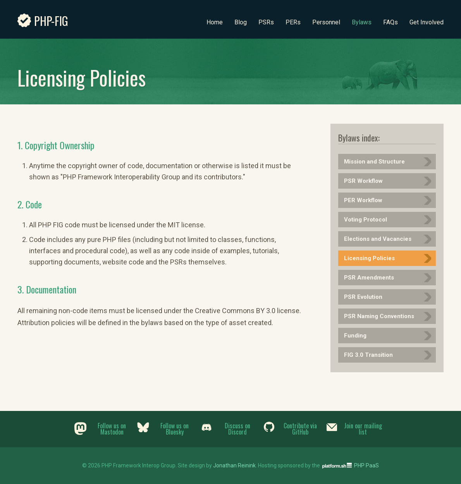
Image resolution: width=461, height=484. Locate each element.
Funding (355, 335)
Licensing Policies (369, 258)
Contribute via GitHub (300, 429)
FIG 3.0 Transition (368, 354)
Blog (240, 22)
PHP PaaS (366, 465)
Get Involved (426, 22)
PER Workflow (363, 200)
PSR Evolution (363, 296)
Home (214, 22)
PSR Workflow (363, 180)
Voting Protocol (365, 219)
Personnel (326, 22)
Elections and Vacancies (377, 238)
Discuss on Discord (237, 429)
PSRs (266, 22)
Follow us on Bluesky (174, 429)
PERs (293, 22)
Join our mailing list (363, 429)
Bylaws (362, 22)
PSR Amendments (369, 277)
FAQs (390, 22)
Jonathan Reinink (234, 465)
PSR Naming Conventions (379, 316)
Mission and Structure (374, 161)
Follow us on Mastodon (112, 429)
